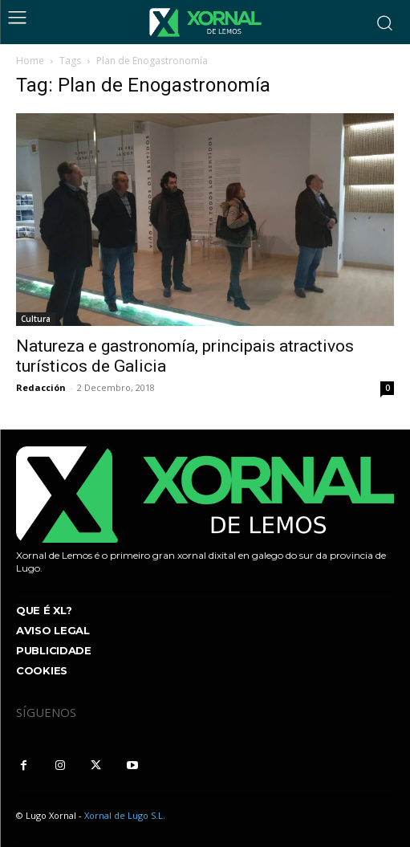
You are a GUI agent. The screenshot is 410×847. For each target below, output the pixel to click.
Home (30, 60)
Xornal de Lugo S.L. (124, 815)
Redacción (41, 387)
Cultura (36, 318)
